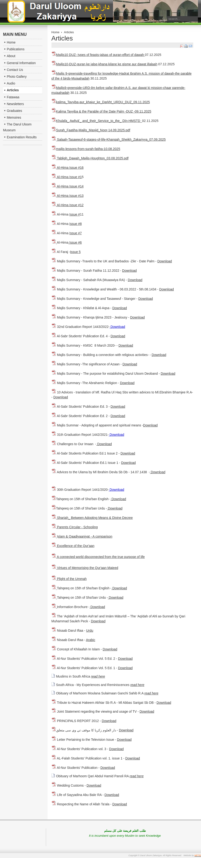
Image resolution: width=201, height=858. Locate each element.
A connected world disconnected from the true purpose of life (101, 557)
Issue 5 (75, 252)
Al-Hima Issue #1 (66, 177)
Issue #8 (75, 224)
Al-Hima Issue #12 (67, 205)
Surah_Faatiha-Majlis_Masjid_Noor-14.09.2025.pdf (93, 130)
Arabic (90, 640)
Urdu (89, 630)
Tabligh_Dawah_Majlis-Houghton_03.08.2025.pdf (90, 158)
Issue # (74, 214)
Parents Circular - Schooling (74, 527)
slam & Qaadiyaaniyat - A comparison (85, 536)
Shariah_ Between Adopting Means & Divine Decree (92, 518)
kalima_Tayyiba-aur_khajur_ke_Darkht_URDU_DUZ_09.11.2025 (100, 102)
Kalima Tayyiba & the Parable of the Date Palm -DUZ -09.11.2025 (101, 111)
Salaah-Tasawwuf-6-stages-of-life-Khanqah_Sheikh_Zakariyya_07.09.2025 (108, 139)
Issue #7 (75, 233)
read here (98, 676)
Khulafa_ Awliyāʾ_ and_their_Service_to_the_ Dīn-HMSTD (98, 121)
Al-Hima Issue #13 (67, 196)
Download (164, 261)
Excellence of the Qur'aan (75, 546)
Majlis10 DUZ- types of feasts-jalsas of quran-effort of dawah (98, 55)
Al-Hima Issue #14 (67, 186)
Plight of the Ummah (72, 579)
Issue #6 (75, 242)
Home (55, 32)
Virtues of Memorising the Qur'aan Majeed (87, 568)
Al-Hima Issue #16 (67, 167)
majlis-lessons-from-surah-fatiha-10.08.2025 (88, 149)
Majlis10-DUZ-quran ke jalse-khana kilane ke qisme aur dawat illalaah (104, 64)
